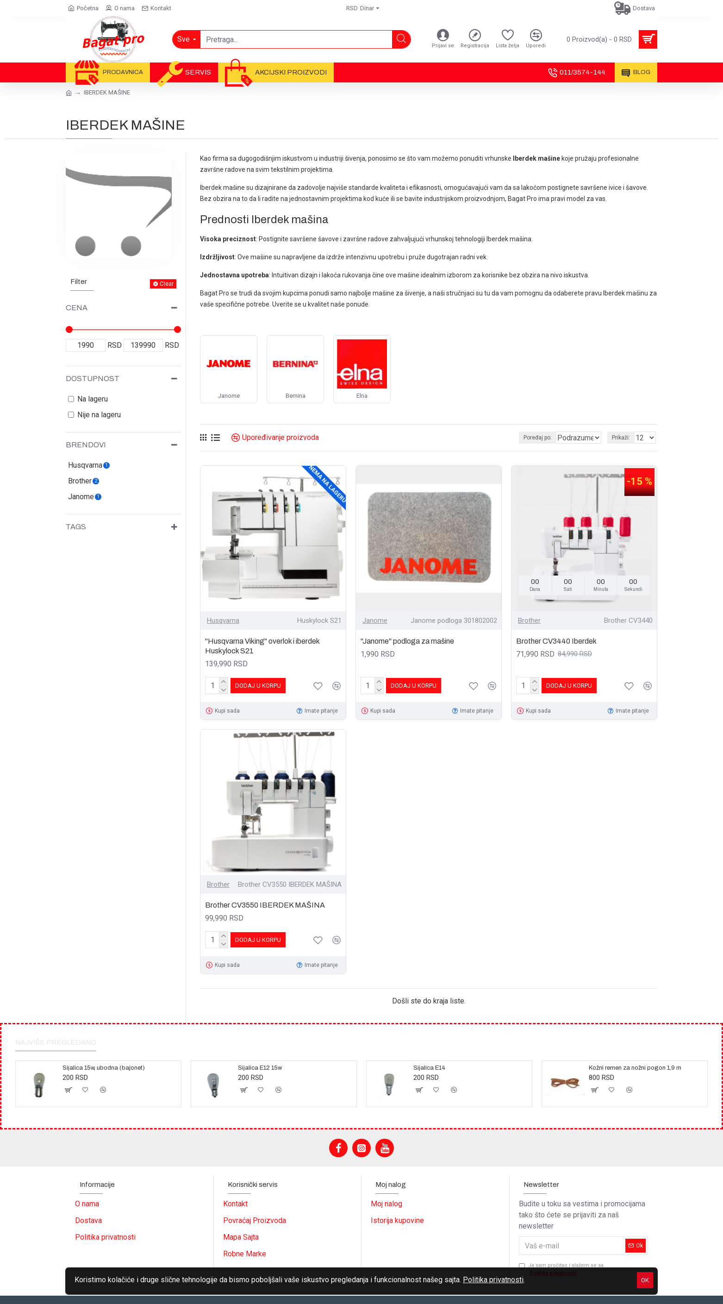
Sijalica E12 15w (260, 1068)
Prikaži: (624, 437)
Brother (529, 620)
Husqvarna (223, 620)
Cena (76, 308)
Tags (76, 527)
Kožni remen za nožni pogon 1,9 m (635, 1068)
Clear (167, 284)
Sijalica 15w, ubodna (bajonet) (103, 1068)
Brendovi (86, 445)
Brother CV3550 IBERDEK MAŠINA (265, 905)
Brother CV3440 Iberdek (556, 641)
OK (645, 1280)
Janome (374, 620)
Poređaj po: (522, 437)
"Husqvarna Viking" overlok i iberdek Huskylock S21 (262, 646)
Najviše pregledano (55, 1042)
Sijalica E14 (429, 1068)
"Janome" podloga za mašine (407, 641)
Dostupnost (92, 378)
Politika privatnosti (493, 1279)
